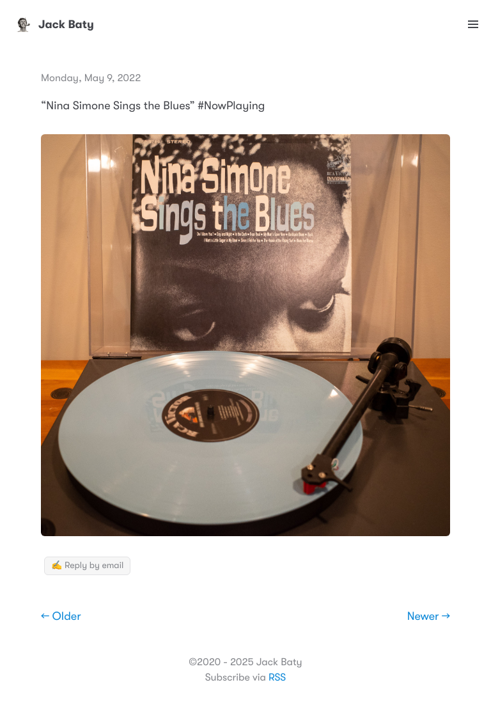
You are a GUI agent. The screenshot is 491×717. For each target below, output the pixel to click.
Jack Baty (53, 24)
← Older (61, 616)
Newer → (428, 616)
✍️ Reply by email (87, 565)
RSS (277, 677)
